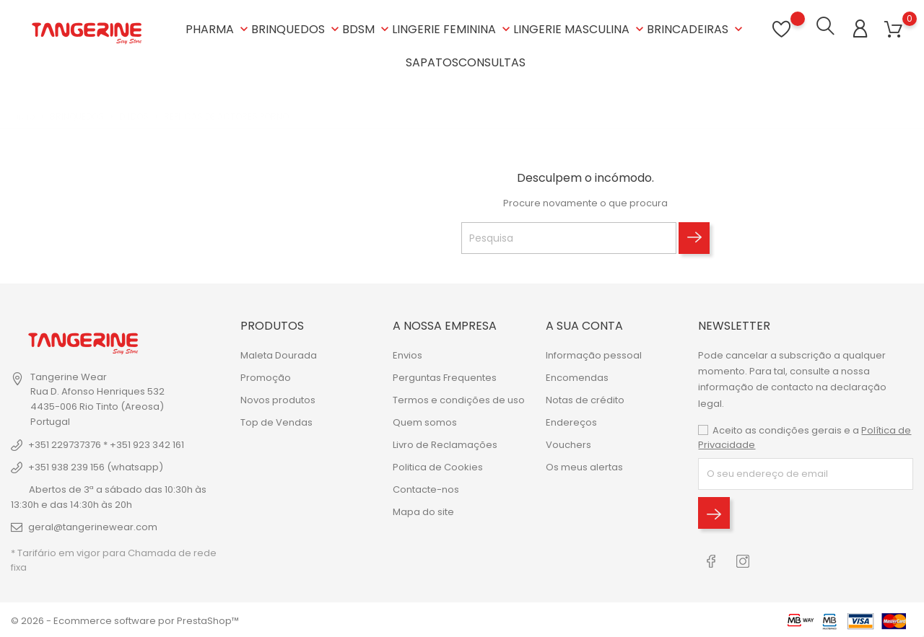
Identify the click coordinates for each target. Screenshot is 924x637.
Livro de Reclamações (445, 444)
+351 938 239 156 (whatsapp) (95, 466)
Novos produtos (277, 399)
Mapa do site (423, 511)
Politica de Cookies (438, 466)
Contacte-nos (426, 489)
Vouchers (568, 444)
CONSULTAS (492, 61)
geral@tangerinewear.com (92, 525)
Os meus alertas (584, 466)
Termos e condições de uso (459, 399)
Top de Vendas (276, 422)
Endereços (571, 422)
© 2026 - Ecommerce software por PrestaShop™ (125, 618)
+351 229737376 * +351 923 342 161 (106, 443)
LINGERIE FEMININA (452, 28)
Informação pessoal (594, 354)
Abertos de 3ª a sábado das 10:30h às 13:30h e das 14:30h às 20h (108, 495)
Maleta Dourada (278, 354)
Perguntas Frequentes (445, 377)
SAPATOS (432, 61)
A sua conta (584, 324)
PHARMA (218, 28)
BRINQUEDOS (296, 28)
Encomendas (577, 377)
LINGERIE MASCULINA (580, 28)
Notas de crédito (585, 399)
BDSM (367, 28)
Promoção (265, 377)
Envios (407, 354)
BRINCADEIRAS (696, 28)
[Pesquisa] (568, 236)
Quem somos (425, 422)
